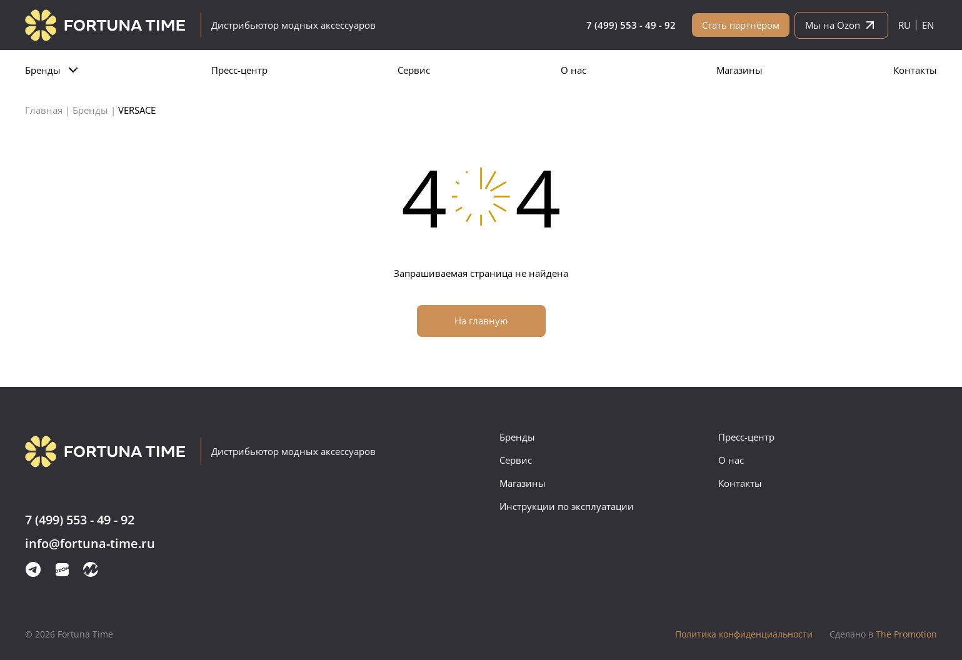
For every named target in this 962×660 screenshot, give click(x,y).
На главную (481, 320)
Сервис (414, 70)
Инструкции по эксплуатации (566, 506)
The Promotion (883, 634)
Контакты (915, 70)
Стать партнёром (740, 25)
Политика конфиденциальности (744, 634)
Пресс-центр (239, 70)
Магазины (739, 70)
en (928, 25)
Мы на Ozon (841, 25)
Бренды (43, 70)
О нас (573, 70)
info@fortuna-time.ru (90, 544)
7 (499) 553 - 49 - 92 (631, 25)
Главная (44, 110)
